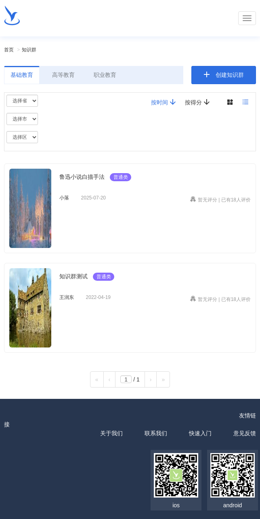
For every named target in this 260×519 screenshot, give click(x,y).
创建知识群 (230, 75)
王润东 (66, 297)
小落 (64, 198)
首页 (9, 50)
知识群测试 (73, 276)
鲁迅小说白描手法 (82, 177)
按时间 (163, 102)
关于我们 (111, 433)
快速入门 (200, 433)
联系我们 (156, 433)
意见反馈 (244, 433)
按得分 (197, 102)
